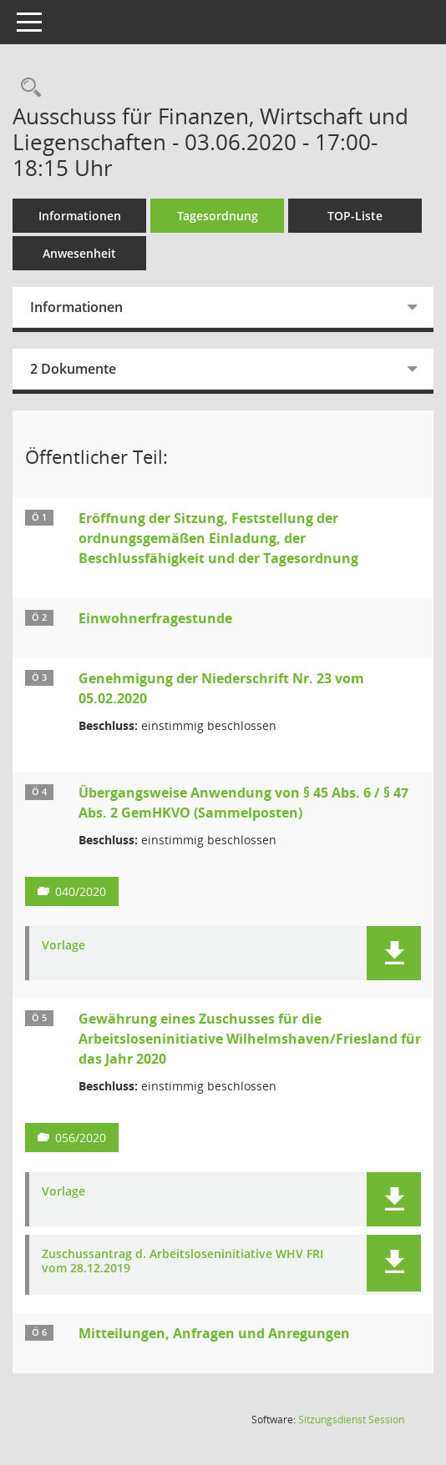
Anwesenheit (79, 253)
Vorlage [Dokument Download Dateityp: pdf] (63, 946)
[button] (394, 953)
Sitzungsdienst (351, 1419)
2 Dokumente (73, 369)
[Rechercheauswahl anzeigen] (27, 88)
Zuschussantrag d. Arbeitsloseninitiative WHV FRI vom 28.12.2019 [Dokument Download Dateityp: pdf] (182, 1261)
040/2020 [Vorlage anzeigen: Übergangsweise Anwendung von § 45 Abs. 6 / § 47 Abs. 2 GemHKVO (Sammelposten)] (80, 891)
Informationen (79, 216)
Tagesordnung (217, 216)
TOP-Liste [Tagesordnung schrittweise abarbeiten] (355, 216)
